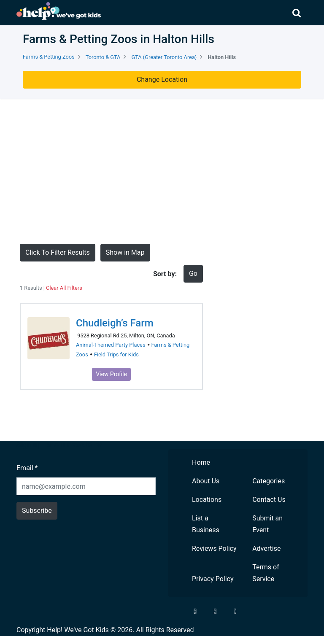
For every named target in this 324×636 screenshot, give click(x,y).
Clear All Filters (64, 288)
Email (27, 468)
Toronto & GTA (103, 57)
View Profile (111, 374)
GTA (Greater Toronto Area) (164, 57)
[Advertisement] (162, 171)
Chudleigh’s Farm (115, 323)
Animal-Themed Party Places (111, 345)
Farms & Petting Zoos (49, 57)
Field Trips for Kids (116, 354)
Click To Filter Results (57, 252)
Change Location (162, 79)
